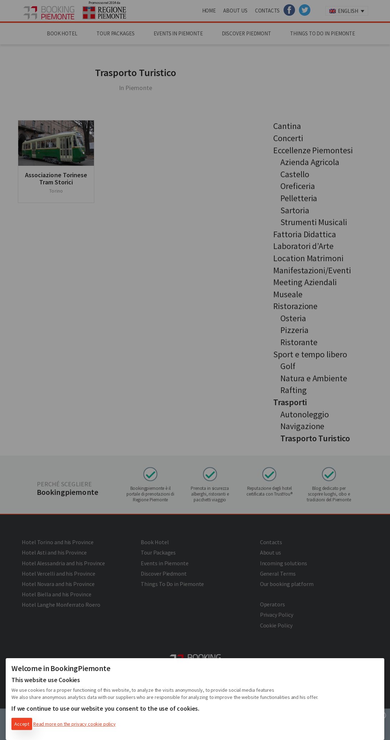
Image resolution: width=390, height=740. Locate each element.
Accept (21, 724)
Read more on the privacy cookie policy (74, 724)
